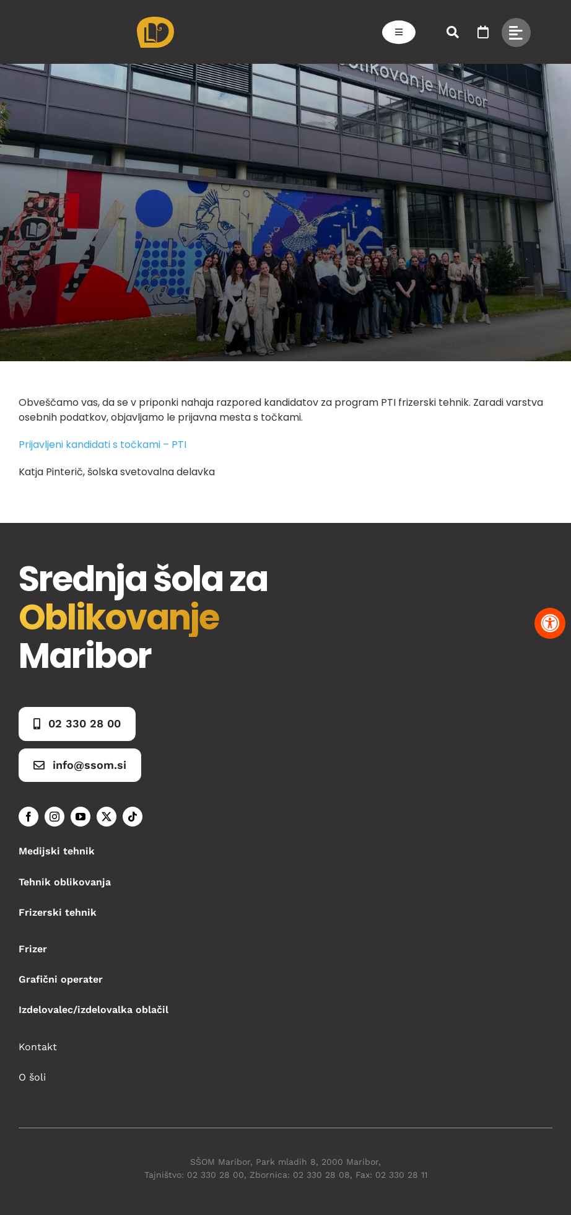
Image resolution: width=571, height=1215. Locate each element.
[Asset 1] (155, 21)
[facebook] (28, 817)
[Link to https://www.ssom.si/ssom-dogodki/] (483, 32)
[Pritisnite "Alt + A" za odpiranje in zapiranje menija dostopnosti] (549, 623)
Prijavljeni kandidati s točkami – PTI (102, 444)
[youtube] (80, 817)
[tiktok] (132, 817)
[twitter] (106, 817)
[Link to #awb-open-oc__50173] (453, 32)
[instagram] (54, 817)
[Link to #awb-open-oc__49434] (516, 32)
